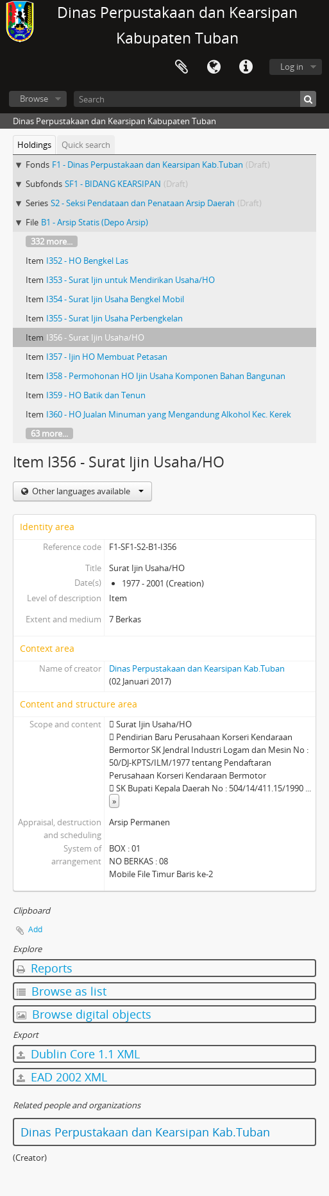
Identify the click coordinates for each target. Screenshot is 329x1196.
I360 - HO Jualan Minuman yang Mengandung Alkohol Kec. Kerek (168, 414)
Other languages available (87, 491)
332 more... (51, 241)
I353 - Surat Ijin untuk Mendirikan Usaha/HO (130, 280)
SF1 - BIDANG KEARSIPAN (113, 184)
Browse (34, 98)
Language (214, 67)
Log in (291, 66)
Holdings (34, 144)
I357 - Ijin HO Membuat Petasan (106, 356)
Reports (44, 968)
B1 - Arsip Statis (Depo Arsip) (94, 222)
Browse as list (61, 991)
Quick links (246, 67)
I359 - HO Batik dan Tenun (96, 395)
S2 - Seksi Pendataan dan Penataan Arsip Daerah (143, 203)
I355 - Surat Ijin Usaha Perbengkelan (114, 318)
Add (35, 929)
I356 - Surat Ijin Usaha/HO (95, 337)
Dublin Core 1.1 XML (78, 1054)
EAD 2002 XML (62, 1077)
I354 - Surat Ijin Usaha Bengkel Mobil (115, 299)
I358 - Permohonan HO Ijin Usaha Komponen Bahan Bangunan (165, 376)
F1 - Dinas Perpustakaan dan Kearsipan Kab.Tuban (147, 164)
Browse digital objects (84, 1014)
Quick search (86, 144)
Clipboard (181, 67)
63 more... (49, 433)
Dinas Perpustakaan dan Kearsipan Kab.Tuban (197, 668)
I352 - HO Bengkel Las (87, 260)
